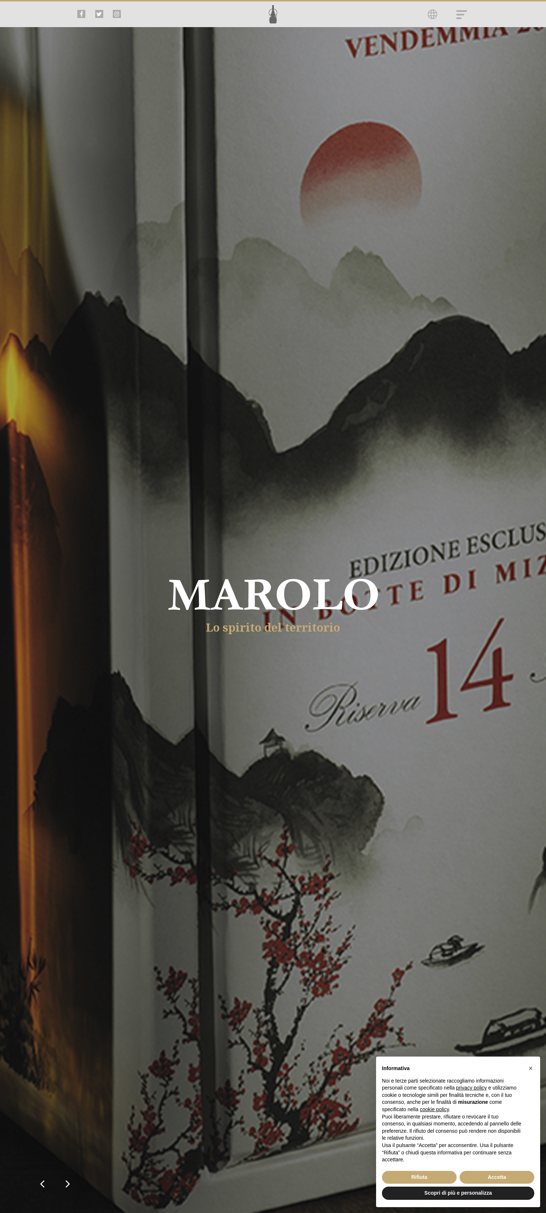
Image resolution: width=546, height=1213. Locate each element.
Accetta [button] (497, 1177)
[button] (530, 1068)
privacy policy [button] (471, 1088)
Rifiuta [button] (419, 1177)
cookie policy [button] (434, 1109)
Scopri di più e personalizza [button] (458, 1193)
